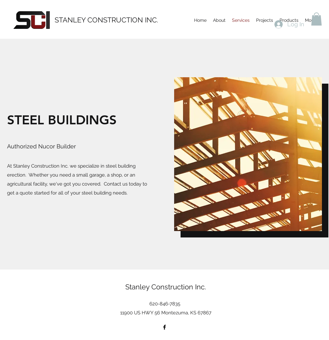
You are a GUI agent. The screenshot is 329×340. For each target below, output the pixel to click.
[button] (316, 19)
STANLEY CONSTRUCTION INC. (106, 20)
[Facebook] (164, 327)
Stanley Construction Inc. (165, 287)
